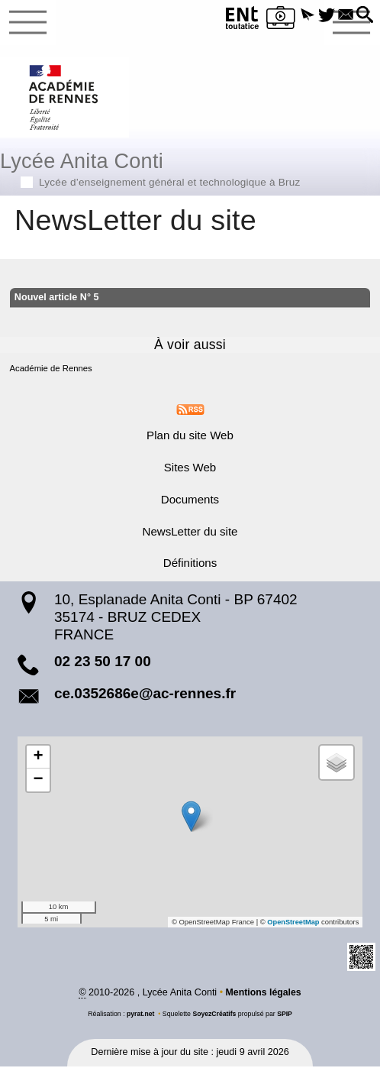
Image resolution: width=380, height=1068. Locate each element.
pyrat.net (140, 1015)
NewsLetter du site (189, 532)
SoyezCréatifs (214, 1015)
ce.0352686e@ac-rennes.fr (145, 695)
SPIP (285, 1015)
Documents (190, 500)
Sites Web (190, 468)
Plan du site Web (190, 436)
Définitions (190, 564)
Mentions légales (262, 994)
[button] (301, 15)
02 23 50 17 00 (102, 663)
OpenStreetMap (293, 924)
